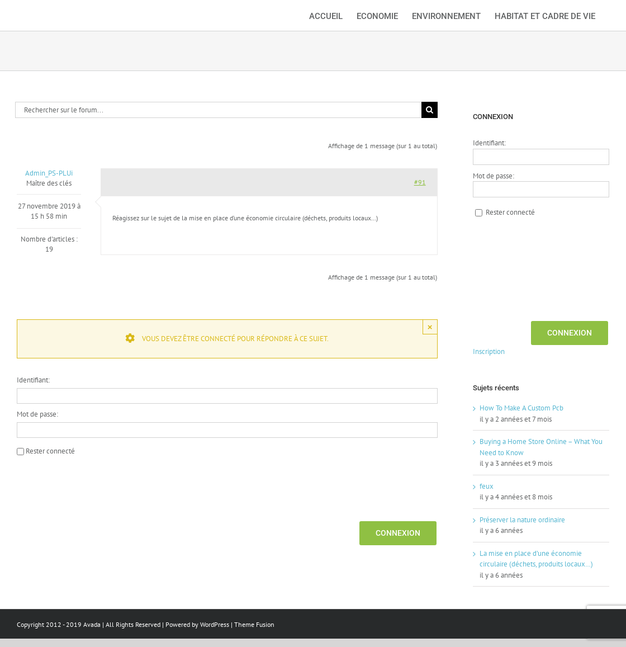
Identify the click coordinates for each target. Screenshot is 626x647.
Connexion (398, 532)
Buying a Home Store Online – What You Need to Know (541, 447)
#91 (420, 182)
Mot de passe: (37, 414)
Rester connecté (50, 451)
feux (487, 486)
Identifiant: (33, 380)
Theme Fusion (254, 624)
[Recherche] (429, 110)
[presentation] (102, 487)
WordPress (214, 624)
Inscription (489, 351)
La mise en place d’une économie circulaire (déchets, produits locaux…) (536, 559)
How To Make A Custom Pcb (521, 408)
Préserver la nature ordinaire (522, 520)
